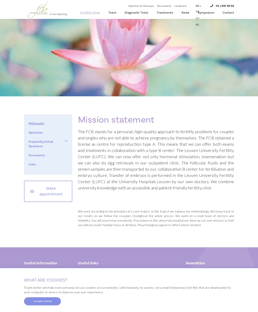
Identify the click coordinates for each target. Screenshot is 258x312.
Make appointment (51, 191)
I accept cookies (42, 301)
